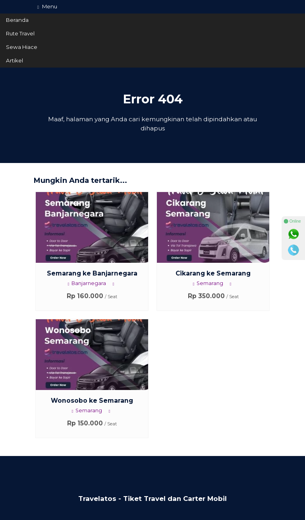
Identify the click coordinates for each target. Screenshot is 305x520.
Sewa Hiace (21, 47)
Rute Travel (20, 33)
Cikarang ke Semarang (213, 273)
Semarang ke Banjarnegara (92, 273)
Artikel (14, 60)
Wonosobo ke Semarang (92, 400)
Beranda (17, 20)
